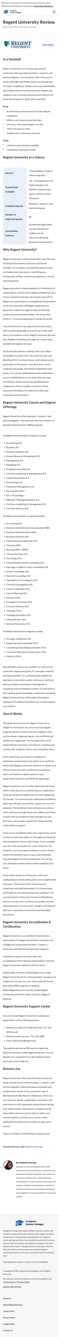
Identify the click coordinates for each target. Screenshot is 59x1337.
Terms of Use (8, 1311)
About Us (7, 1298)
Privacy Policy (9, 1317)
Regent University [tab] (34, 1146)
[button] (43, 6)
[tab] (29, 44)
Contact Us (8, 1330)
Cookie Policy (9, 1324)
